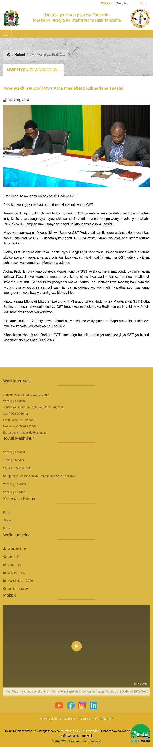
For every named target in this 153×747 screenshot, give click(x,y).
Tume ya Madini (13, 469)
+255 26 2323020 (22, 429)
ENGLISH (106, 3)
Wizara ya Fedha (14, 501)
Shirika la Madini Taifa (17, 477)
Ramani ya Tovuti (51, 719)
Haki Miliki (83, 719)
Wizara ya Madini (14, 461)
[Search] (130, 3)
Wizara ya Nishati (14, 493)
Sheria (7, 529)
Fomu (7, 521)
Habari (20, 54)
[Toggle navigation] (6, 34)
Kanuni (7, 537)
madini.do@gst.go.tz (33, 442)
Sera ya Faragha (102, 719)
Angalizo (69, 719)
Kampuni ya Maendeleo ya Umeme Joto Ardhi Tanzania (39, 485)
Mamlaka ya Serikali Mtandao (80, 731)
